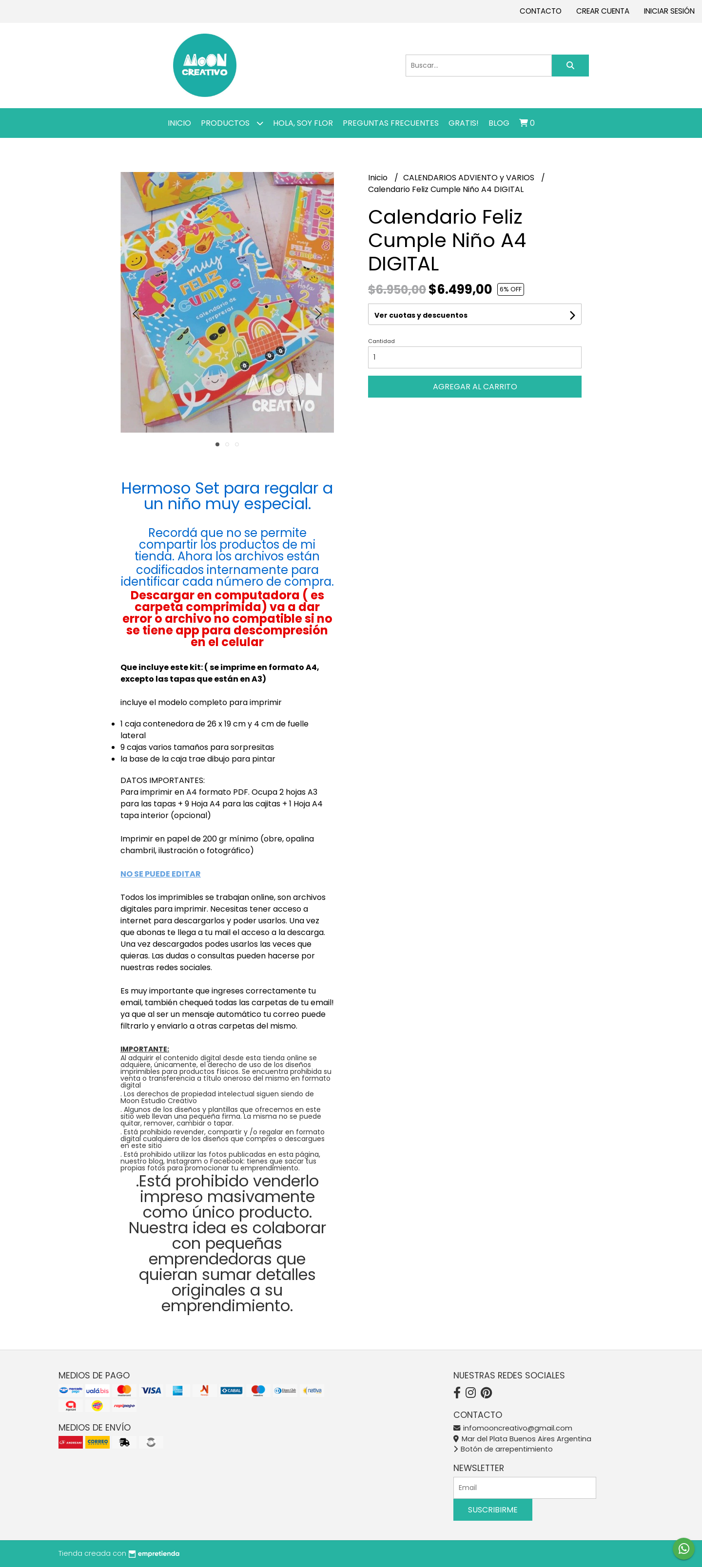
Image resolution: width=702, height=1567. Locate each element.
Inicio (179, 123)
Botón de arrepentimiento (503, 1449)
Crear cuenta (602, 11)
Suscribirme (493, 1509)
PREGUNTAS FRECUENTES (391, 123)
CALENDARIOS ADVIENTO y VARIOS (469, 177)
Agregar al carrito (475, 386)
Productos (232, 123)
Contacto (541, 11)
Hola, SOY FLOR (303, 123)
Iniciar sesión (669, 11)
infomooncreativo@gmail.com (512, 1428)
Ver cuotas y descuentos (421, 315)
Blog (498, 123)
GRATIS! (463, 123)
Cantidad (381, 341)
